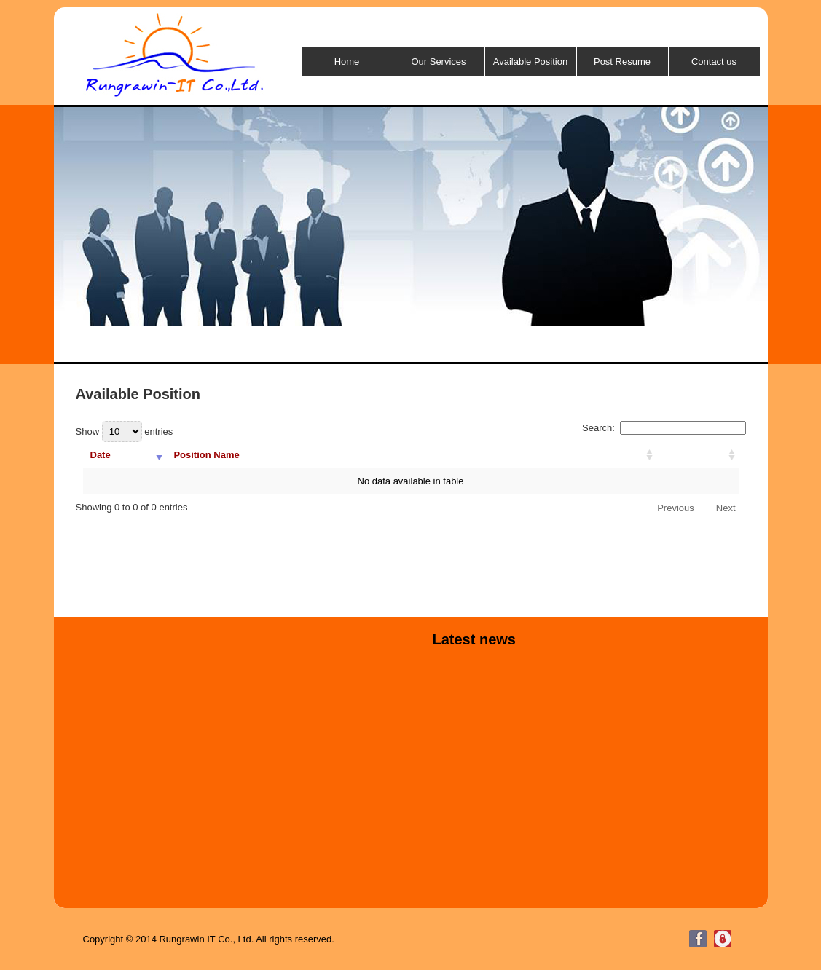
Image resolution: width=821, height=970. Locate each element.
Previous (675, 507)
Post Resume (622, 61)
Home (347, 61)
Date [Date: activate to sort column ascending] (100, 454)
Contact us (713, 61)
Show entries (124, 431)
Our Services (438, 61)
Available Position (530, 61)
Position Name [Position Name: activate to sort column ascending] (206, 454)
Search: (663, 427)
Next (726, 507)
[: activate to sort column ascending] (697, 455)
